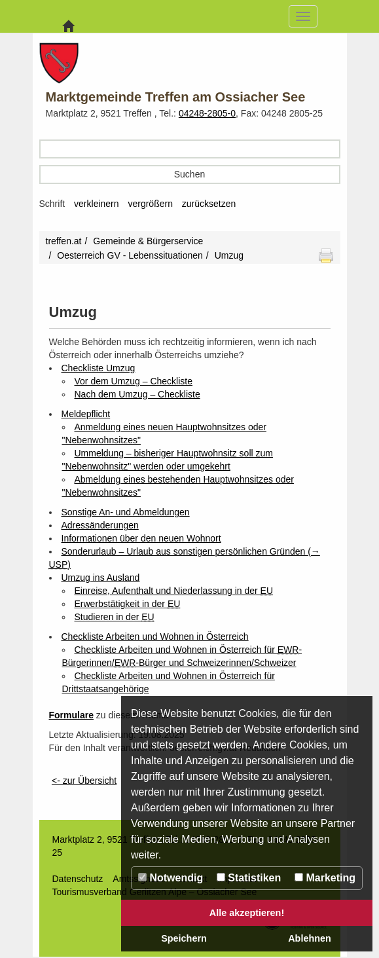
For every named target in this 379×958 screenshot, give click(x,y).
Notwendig (170, 877)
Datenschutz (77, 879)
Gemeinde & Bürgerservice (148, 241)
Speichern (184, 938)
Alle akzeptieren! (246, 913)
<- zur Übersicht (84, 780)
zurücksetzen (209, 203)
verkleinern (96, 203)
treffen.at (64, 241)
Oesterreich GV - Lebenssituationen (130, 255)
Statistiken (249, 877)
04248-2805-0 (207, 113)
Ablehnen (309, 938)
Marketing (325, 877)
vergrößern (150, 203)
